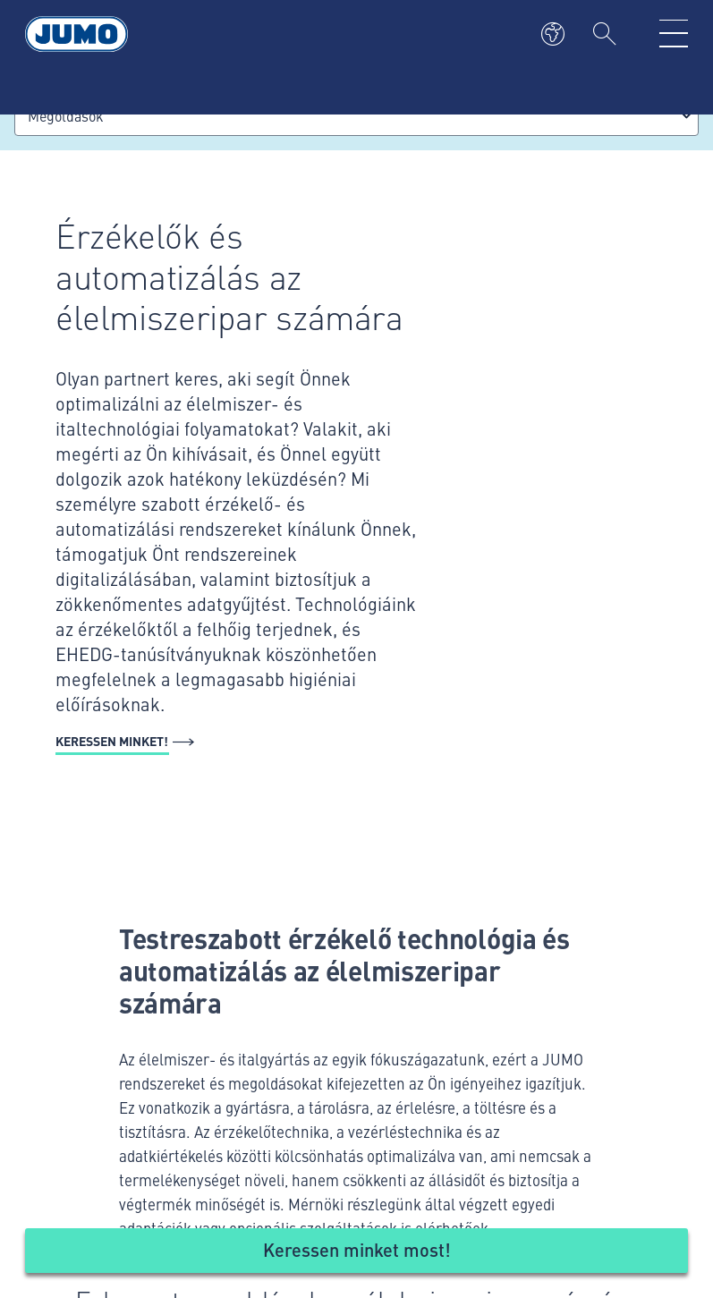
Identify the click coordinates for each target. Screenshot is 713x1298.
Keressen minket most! (357, 1249)
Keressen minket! (111, 741)
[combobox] (356, 116)
